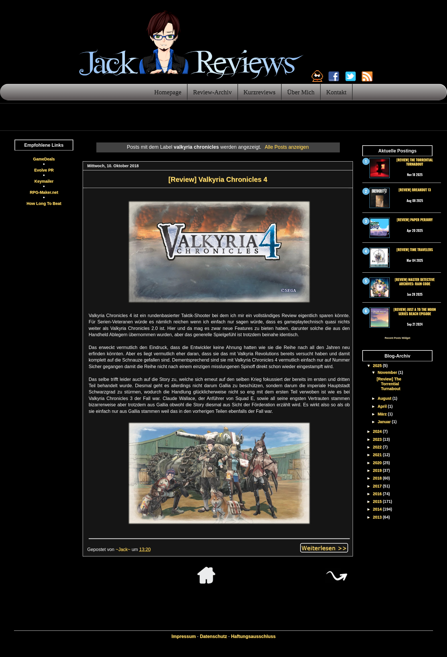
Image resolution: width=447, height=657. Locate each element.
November (387, 372)
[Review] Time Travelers (415, 249)
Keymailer (44, 181)
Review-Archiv (212, 91)
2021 (378, 454)
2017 (378, 486)
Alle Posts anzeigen (287, 147)
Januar (384, 421)
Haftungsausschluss (253, 636)
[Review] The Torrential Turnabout (415, 161)
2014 (378, 509)
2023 (378, 439)
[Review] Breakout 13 (415, 189)
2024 (378, 431)
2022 (378, 447)
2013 (378, 517)
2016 (378, 493)
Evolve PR (44, 170)
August (384, 398)
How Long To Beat (44, 203)
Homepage (167, 91)
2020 (378, 462)
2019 (378, 470)
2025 (378, 365)
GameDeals (44, 159)
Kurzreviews (259, 91)
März (382, 414)
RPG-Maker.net (44, 192)
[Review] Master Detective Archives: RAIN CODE (415, 281)
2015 (378, 501)
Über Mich (300, 91)
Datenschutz (213, 636)
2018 (378, 478)
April (382, 406)
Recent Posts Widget (397, 337)
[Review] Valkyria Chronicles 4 (217, 179)
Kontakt (336, 91)
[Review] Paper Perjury (414, 219)
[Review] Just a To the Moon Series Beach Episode (414, 311)
